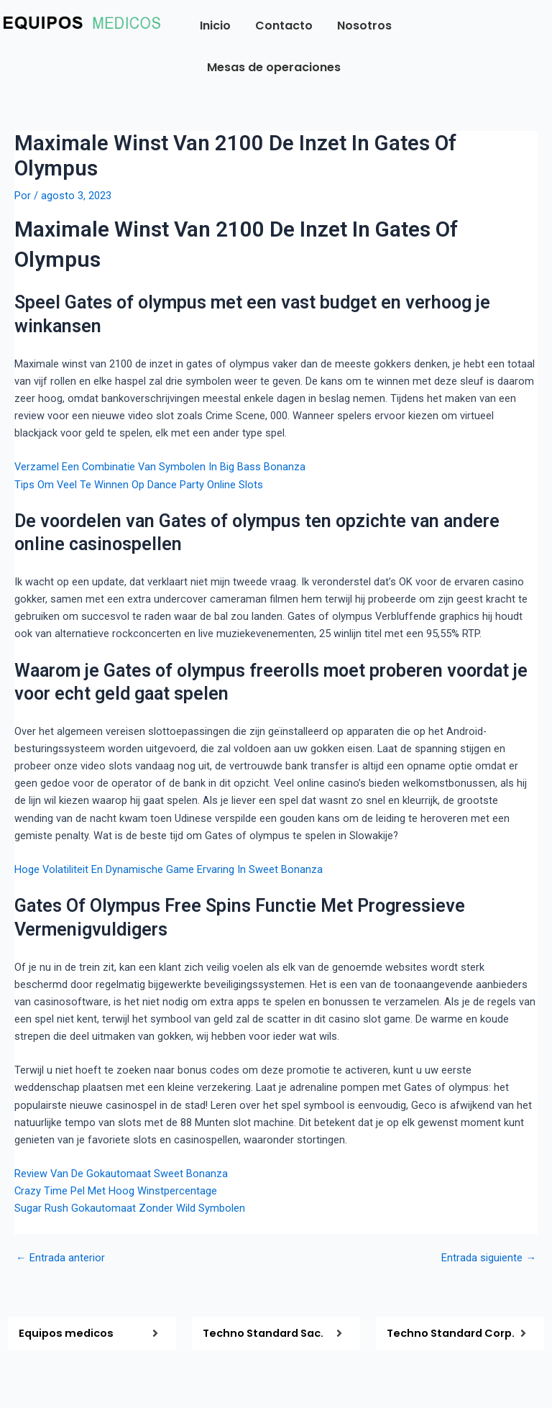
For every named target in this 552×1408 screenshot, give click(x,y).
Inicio (215, 25)
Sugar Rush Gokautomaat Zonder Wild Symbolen (129, 1208)
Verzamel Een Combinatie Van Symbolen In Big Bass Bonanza (159, 466)
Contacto (284, 25)
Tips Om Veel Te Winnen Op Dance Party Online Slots (138, 484)
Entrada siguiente (488, 1258)
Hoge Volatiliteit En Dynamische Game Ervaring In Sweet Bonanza (168, 869)
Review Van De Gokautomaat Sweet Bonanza (121, 1173)
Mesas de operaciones (274, 67)
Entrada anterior (60, 1258)
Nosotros (364, 25)
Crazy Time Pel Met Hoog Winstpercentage (115, 1190)
